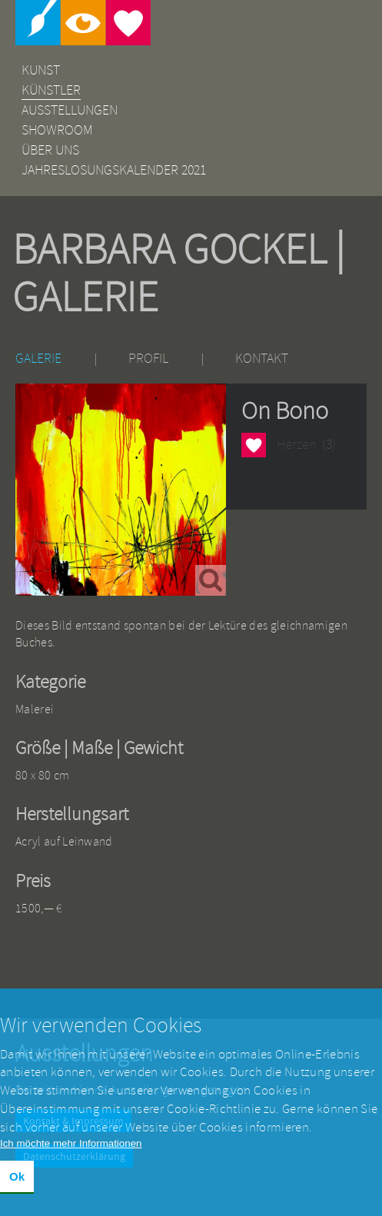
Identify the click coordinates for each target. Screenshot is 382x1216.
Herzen (253, 445)
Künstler (51, 90)
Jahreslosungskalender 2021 (114, 170)
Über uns (50, 150)
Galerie (38, 358)
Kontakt (261, 358)
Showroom (57, 130)
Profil (148, 358)
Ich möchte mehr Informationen (70, 1153)
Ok (17, 1186)
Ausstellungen (70, 110)
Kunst (41, 70)
